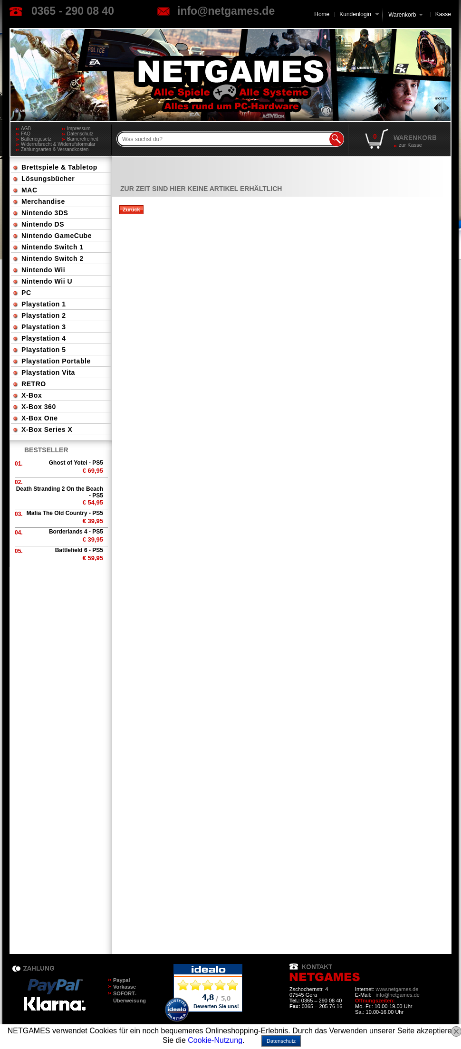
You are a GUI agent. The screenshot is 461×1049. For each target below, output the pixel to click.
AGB (26, 128)
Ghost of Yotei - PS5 (76, 462)
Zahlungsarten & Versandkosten (54, 149)
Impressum (78, 128)
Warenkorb (402, 14)
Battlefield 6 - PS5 (79, 550)
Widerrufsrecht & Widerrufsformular (58, 144)
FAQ (25, 133)
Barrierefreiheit (82, 139)
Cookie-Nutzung (215, 1040)
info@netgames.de (226, 11)
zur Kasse (410, 145)
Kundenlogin (359, 14)
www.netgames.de (396, 989)
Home (321, 14)
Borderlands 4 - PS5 (76, 531)
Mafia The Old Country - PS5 (65, 513)
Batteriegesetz (36, 139)
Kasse (443, 14)
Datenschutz (80, 133)
